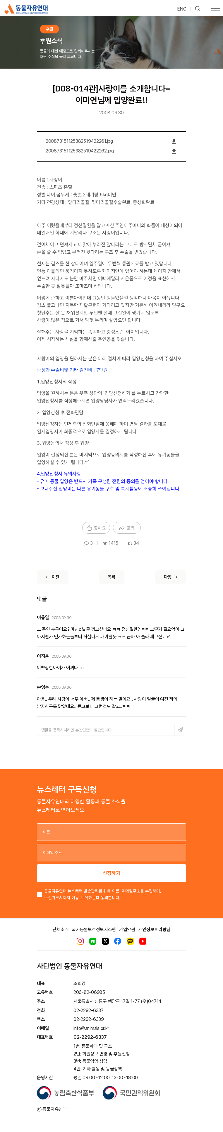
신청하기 (111, 873)
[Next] (170, 577)
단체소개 (60, 929)
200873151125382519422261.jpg (79, 141)
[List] (111, 577)
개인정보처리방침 (154, 929)
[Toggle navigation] (215, 9)
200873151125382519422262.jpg (80, 151)
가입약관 (127, 929)
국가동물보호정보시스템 (94, 929)
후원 (49, 29)
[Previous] (52, 577)
